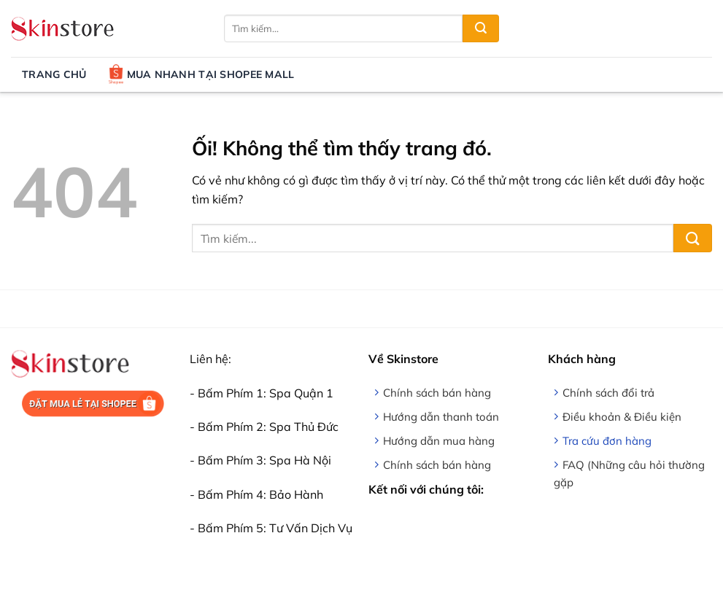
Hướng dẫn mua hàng (439, 441)
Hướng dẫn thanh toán (441, 417)
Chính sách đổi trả (608, 393)
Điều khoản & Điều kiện (621, 417)
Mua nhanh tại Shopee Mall (202, 74)
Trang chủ (54, 74)
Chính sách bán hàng (437, 393)
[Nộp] (481, 28)
